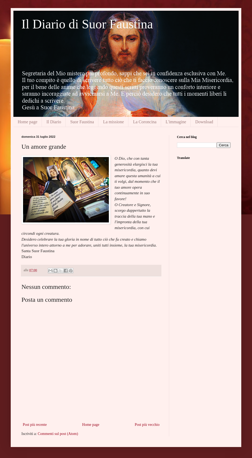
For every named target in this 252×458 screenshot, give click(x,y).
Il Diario (53, 122)
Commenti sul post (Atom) (58, 434)
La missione (113, 122)
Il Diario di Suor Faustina (87, 24)
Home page (27, 122)
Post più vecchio (147, 425)
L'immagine (176, 122)
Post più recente (35, 425)
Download (204, 122)
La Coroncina (145, 122)
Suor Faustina (82, 122)
